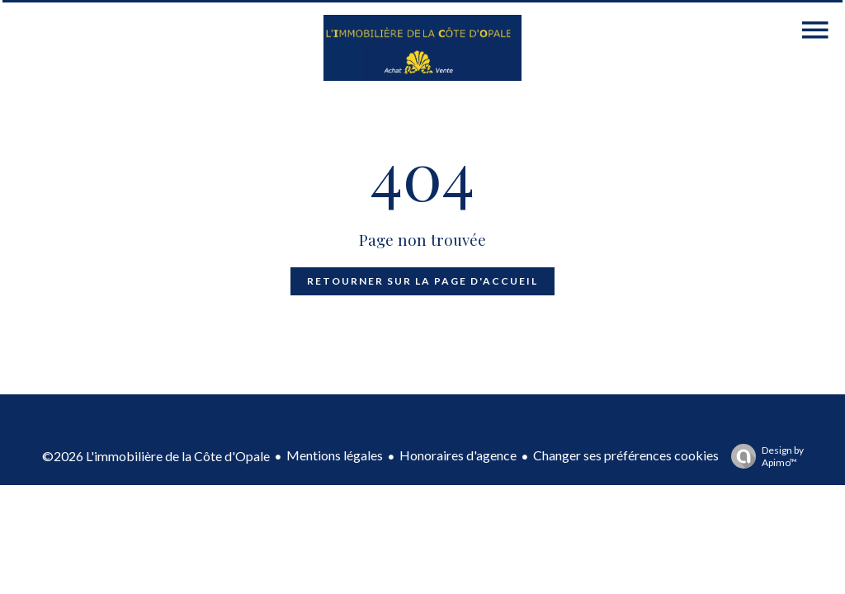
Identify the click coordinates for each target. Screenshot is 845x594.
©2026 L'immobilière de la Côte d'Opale (156, 456)
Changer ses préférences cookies (626, 455)
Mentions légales (334, 455)
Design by (763, 456)
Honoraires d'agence (458, 455)
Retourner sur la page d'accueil (422, 281)
